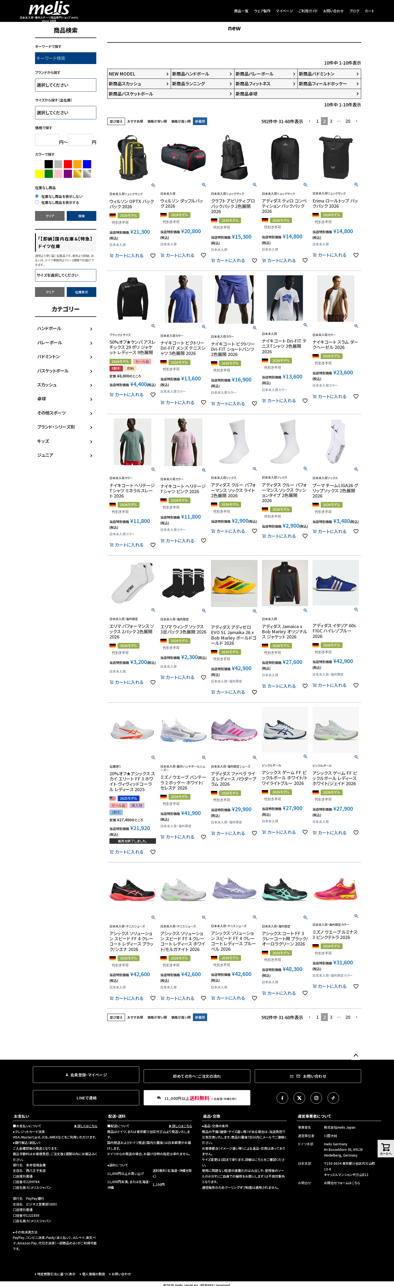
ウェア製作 (262, 10)
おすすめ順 (135, 121)
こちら (259, 1159)
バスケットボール (53, 370)
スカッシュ (47, 384)
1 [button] (317, 121)
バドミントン (48, 356)
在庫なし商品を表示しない (58, 196)
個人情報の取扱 (93, 1273)
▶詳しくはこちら (85, 1125)
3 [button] (331, 121)
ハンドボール (49, 328)
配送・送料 (117, 1116)
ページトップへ (355, 1055)
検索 (81, 215)
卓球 (41, 398)
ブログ (354, 10)
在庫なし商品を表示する (57, 202)
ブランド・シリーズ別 (56, 426)
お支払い (21, 1116)
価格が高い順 (181, 121)
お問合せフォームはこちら (342, 1182)
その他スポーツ (51, 412)
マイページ (284, 10)
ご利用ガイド (308, 10)
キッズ (43, 441)
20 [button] (347, 121)
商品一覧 (241, 10)
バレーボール (49, 342)
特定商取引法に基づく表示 (56, 1273)
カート (369, 10)
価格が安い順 (157, 121)
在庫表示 (81, 292)
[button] (309, 121)
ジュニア (45, 455)
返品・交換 (211, 1116)
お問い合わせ (333, 10)
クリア (49, 215)
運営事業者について (314, 1116)
